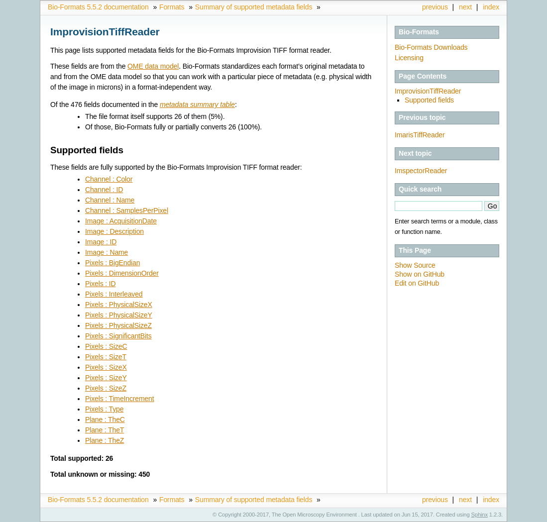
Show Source (415, 265)
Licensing (409, 58)
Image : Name (106, 252)
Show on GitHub (419, 274)
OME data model (153, 66)
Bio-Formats (419, 32)
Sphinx (479, 515)
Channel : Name (109, 200)
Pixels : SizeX (106, 367)
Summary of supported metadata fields (253, 7)
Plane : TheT (104, 430)
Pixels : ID (100, 284)
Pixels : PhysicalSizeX (118, 305)
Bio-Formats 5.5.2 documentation (98, 7)
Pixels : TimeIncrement (119, 399)
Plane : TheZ (104, 440)
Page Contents (422, 76)
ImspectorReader (421, 171)
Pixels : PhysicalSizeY (118, 315)
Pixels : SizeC (106, 346)
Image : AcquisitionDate (121, 221)
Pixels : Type (104, 409)
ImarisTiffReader (419, 135)
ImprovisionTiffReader (428, 91)
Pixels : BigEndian (112, 263)
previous (435, 7)
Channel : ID (104, 190)
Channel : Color (108, 179)
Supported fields (429, 100)
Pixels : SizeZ (105, 388)
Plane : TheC (105, 419)
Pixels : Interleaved (113, 294)
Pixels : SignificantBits (118, 336)
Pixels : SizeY (106, 378)
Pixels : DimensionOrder (122, 273)
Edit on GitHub (417, 283)
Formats (171, 7)
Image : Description (114, 231)
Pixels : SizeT (105, 357)
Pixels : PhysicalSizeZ (118, 325)
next (465, 7)
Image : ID (100, 242)
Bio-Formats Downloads (431, 47)
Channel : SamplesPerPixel (126, 210)
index (491, 7)
